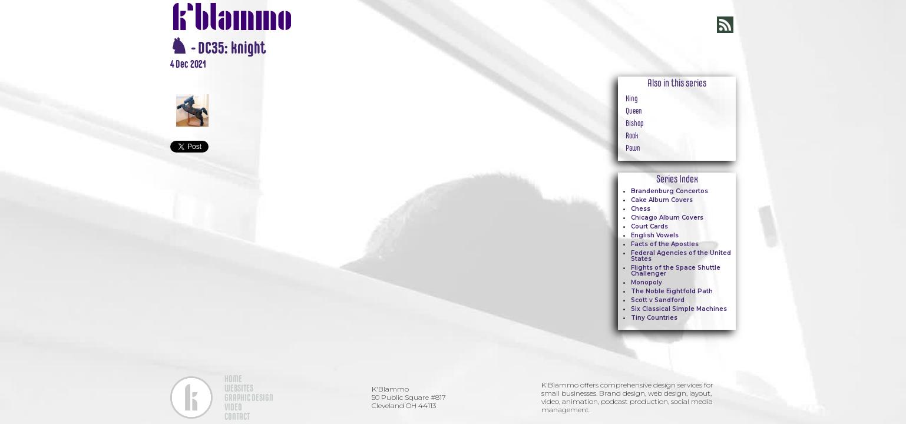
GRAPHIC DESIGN (248, 397)
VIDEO (233, 407)
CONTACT (237, 416)
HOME (233, 378)
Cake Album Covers (662, 200)
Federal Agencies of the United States (681, 256)
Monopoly (646, 282)
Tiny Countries (654, 318)
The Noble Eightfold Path (672, 291)
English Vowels (655, 235)
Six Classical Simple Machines (679, 309)
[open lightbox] (370, 76)
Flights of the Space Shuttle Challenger (675, 270)
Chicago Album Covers (667, 217)
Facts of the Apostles (665, 244)
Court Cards (649, 226)
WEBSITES (238, 388)
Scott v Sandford (658, 300)
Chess (640, 209)
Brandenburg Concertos (669, 191)
